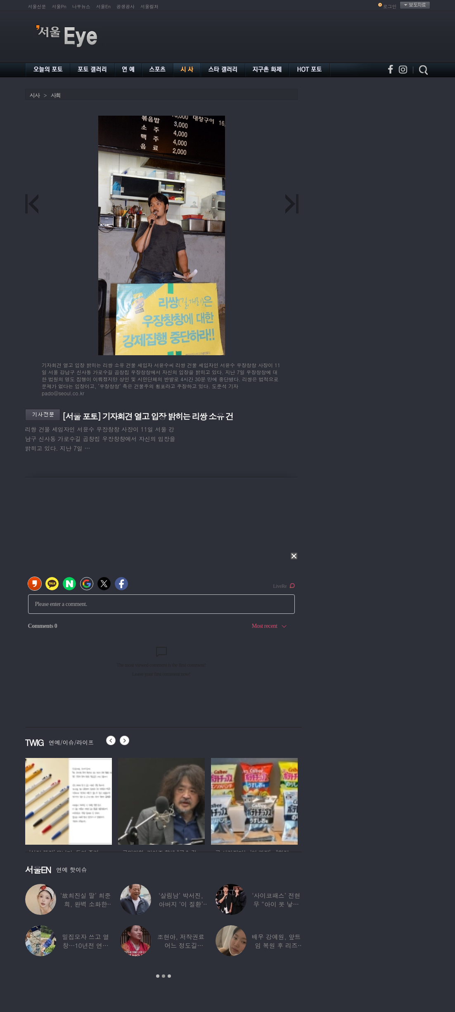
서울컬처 (149, 6)
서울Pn (59, 6)
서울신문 (37, 6)
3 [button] (169, 976)
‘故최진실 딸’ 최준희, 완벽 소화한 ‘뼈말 (85, 904)
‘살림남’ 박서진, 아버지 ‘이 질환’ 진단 (181, 904)
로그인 (390, 6)
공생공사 (125, 6)
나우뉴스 (81, 6)
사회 (56, 95)
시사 (35, 95)
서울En (103, 6)
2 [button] (163, 976)
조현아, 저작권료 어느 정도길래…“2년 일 (180, 945)
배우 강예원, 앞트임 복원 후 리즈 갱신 (276, 945)
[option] (68, 800)
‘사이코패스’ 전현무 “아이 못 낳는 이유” (276, 904)
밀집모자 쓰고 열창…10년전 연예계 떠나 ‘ (85, 945)
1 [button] (157, 976)
